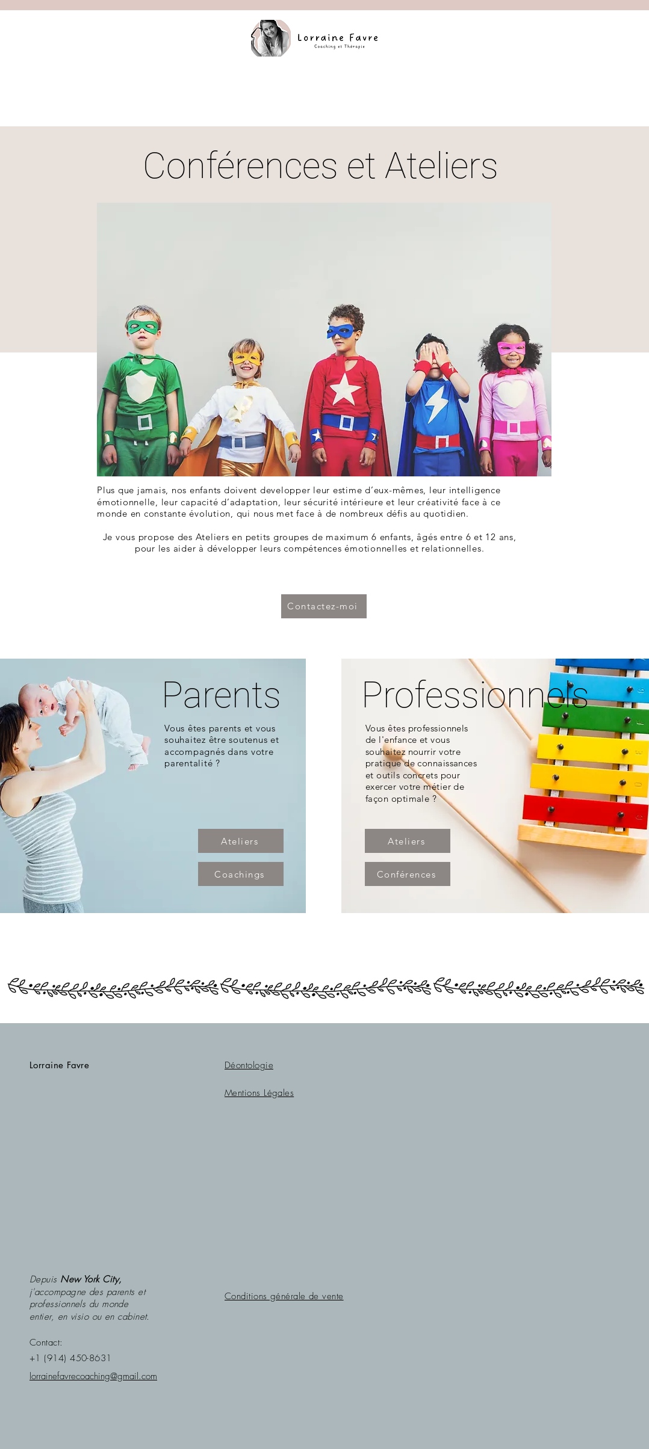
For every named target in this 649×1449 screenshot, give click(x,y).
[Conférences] (407, 874)
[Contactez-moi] (324, 606)
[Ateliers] (241, 841)
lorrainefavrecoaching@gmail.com (93, 1376)
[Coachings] (241, 874)
